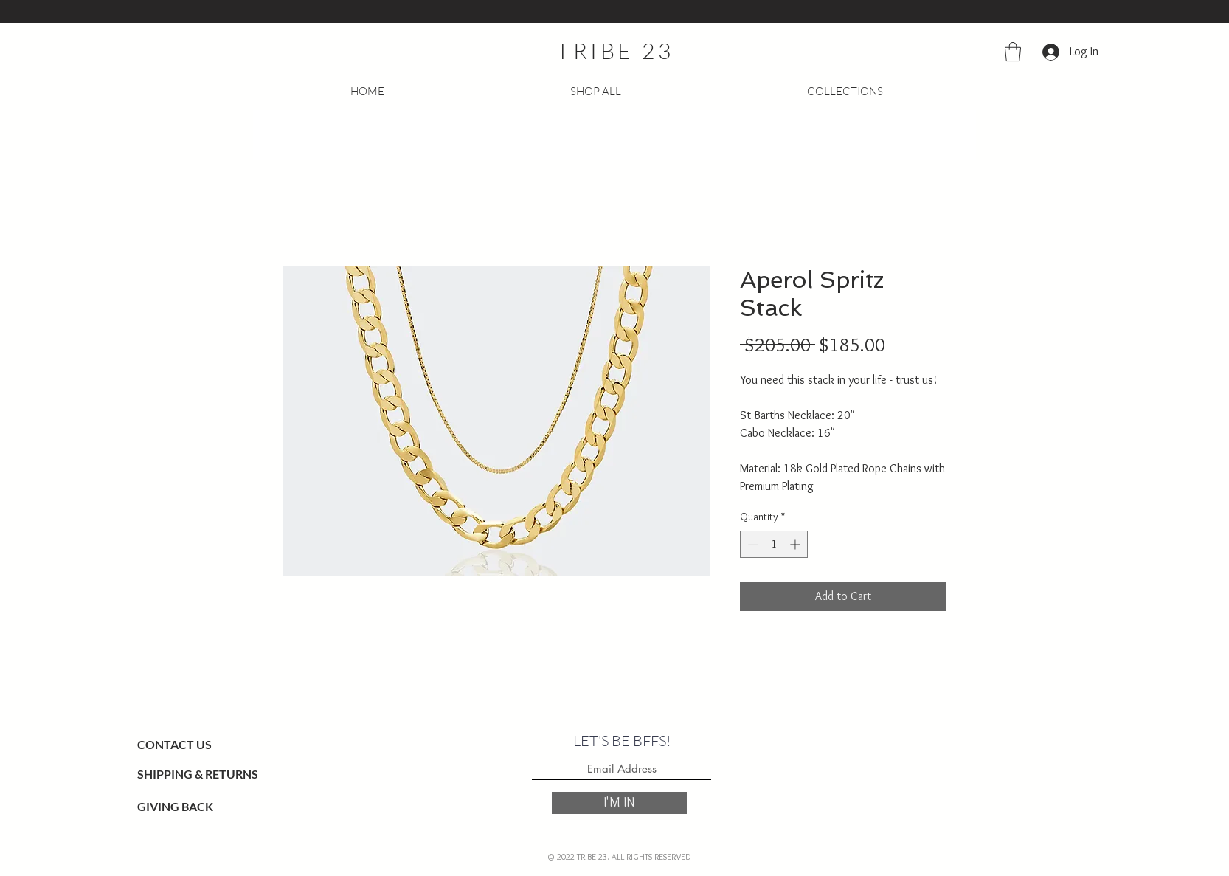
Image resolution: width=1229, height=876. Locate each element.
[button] (1013, 51)
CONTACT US (174, 744)
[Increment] (796, 544)
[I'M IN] (619, 803)
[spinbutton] (774, 544)
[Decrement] (751, 544)
